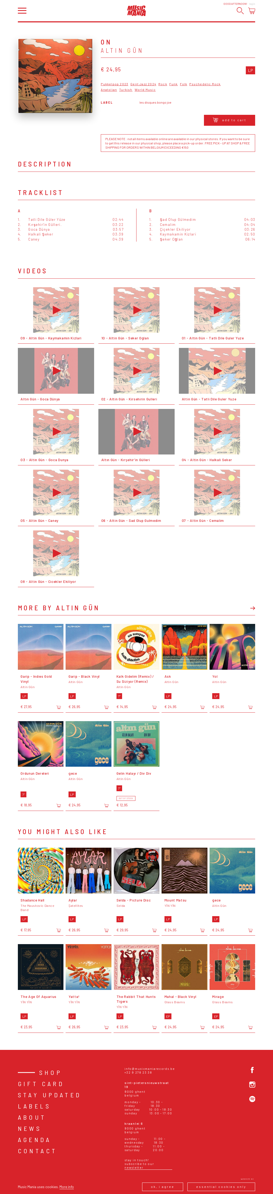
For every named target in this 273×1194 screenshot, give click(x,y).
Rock (162, 84)
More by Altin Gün (59, 607)
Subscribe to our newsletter (139, 1165)
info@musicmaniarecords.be (150, 1068)
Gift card (41, 1083)
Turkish (125, 89)
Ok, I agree (162, 1186)
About (32, 1117)
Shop (50, 1072)
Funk (173, 84)
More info (66, 1186)
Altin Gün (122, 50)
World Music (145, 89)
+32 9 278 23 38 (138, 1072)
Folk (183, 84)
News (30, 1128)
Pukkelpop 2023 (114, 84)
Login (252, 3)
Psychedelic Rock (204, 84)
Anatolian (109, 89)
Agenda (34, 1139)
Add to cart (229, 120)
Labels (34, 1106)
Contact (37, 1151)
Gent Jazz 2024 (143, 84)
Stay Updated (50, 1095)
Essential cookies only (221, 1186)
